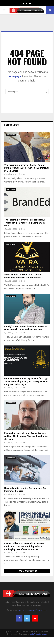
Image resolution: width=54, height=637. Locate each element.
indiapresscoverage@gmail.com (32, 610)
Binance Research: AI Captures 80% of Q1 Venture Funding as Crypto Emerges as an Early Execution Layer (26, 381)
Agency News (11, 134)
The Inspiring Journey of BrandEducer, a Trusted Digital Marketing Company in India (25, 223)
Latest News (11, 125)
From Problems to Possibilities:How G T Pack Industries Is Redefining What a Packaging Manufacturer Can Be (25, 546)
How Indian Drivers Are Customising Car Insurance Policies (25, 489)
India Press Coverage (38, 634)
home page (14, 76)
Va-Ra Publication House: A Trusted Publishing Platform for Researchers (23, 276)
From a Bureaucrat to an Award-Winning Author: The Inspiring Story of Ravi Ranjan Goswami (26, 436)
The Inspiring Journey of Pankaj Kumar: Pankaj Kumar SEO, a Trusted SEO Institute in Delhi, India (26, 168)
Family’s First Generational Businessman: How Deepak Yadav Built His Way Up (26, 328)
